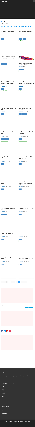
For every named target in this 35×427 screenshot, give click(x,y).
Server (26, 26)
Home (6, 421)
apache (20, 90)
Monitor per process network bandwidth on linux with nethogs (26, 108)
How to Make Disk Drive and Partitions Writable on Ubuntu (26, 257)
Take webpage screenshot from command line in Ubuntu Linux (8, 108)
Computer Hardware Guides (7, 412)
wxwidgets (21, 40)
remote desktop (21, 140)
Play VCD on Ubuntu (6, 157)
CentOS (2, 26)
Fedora (8, 26)
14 (21, 281)
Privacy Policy (20, 421)
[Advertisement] (17, 12)
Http (20, 69)
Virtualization (4, 413)
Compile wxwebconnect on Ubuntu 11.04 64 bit (25, 32)
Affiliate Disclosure (17, 422)
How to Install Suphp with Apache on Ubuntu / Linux (7, 82)
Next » (25, 281)
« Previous (3, 281)
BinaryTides (4, 1)
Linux (23, 69)
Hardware (11, 26)
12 (16, 281)
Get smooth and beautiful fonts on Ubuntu (25, 157)
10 (11, 281)
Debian (5, 26)
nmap (2, 140)
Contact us (15, 421)
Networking (4, 410)
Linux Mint (23, 26)
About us (10, 421)
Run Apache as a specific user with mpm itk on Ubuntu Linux (26, 82)
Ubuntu (29, 26)
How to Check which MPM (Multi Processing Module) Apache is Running (25, 63)
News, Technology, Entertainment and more (8, 2)
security (5, 140)
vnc (26, 140)
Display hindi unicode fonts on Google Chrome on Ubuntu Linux (26, 183)
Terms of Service (27, 421)
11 (14, 281)
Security (2, 139)
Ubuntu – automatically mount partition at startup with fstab (26, 207)
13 (19, 281)
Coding (3, 405)
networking (21, 115)
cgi (5, 90)
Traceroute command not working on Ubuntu (7, 32)
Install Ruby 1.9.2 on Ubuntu (26, 232)
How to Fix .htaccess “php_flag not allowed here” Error (8, 208)
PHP (2, 214)
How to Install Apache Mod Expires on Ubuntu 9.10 (8, 232)
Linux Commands (17, 26)
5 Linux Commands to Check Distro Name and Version (8, 57)
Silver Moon (21, 66)
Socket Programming (5, 406)
